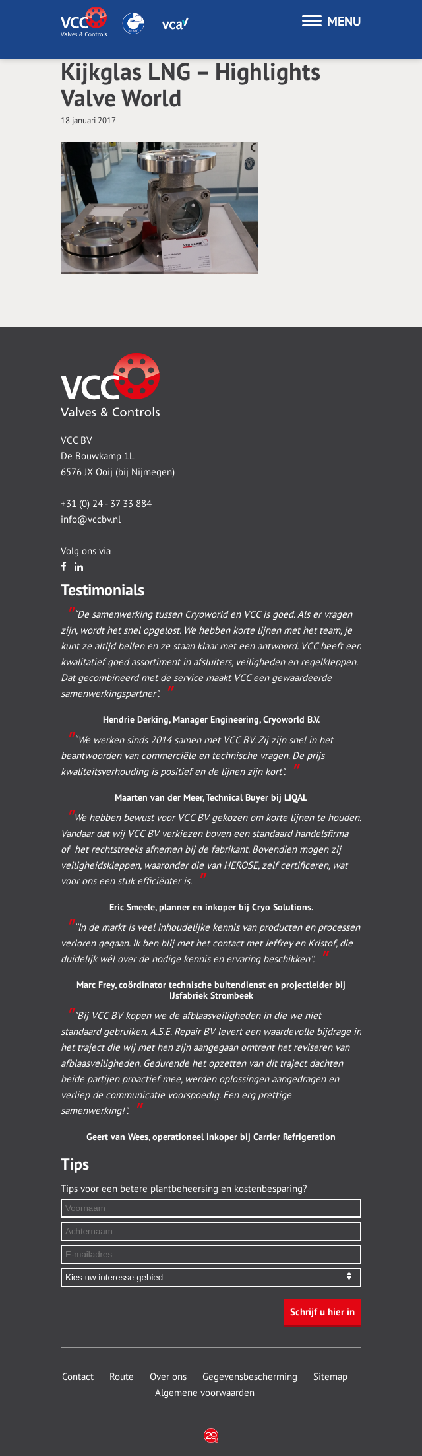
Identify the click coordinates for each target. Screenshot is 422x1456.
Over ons (168, 1377)
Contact (78, 1377)
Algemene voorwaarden (205, 1393)
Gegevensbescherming (249, 1377)
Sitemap (330, 1377)
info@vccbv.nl (91, 519)
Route (121, 1377)
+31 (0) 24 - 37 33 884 (106, 504)
